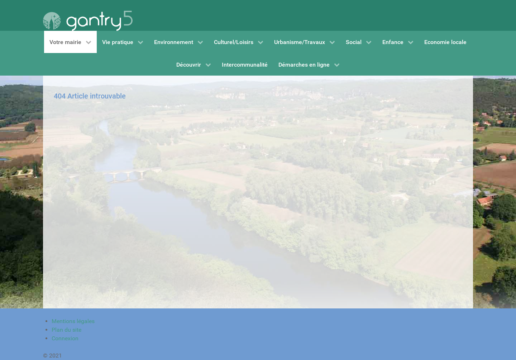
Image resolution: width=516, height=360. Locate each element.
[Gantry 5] (88, 15)
